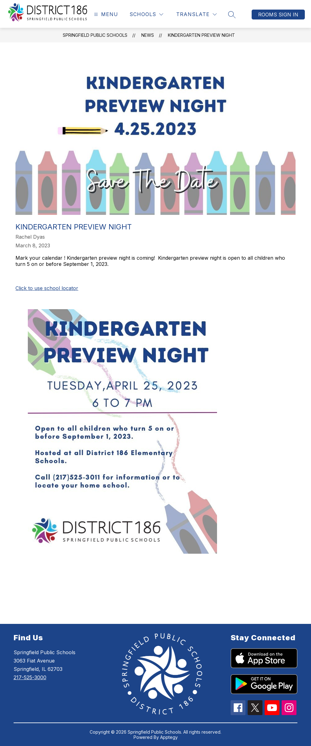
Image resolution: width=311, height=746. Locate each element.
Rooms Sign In (278, 14)
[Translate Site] (196, 14)
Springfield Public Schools (95, 35)
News (147, 35)
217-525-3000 (30, 677)
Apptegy (169, 737)
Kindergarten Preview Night (201, 35)
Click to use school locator (46, 288)
